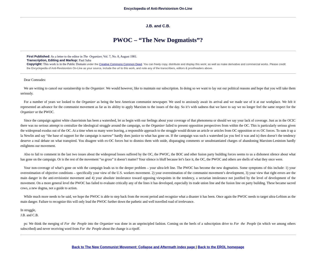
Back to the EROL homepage (221, 247)
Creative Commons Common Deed (120, 64)
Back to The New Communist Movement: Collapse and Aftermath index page (134, 247)
